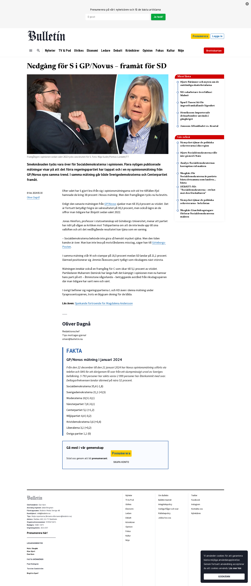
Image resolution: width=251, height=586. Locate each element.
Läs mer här (235, 568)
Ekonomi (92, 50)
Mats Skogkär (32, 548)
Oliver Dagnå (33, 197)
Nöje (181, 50)
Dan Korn (30, 554)
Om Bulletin (163, 495)
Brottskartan (214, 50)
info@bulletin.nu (43, 513)
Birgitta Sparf (32, 573)
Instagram (195, 504)
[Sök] (38, 50)
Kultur (171, 50)
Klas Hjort (31, 551)
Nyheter (50, 50)
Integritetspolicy (165, 504)
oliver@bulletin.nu (72, 339)
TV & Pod (65, 50)
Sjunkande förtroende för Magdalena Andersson (104, 303)
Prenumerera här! (37, 533)
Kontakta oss (197, 508)
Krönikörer (132, 50)
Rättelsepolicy (164, 513)
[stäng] (247, 4)
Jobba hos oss (164, 517)
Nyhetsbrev (196, 513)
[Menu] (31, 50)
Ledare (105, 50)
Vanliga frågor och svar (168, 508)
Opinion (148, 50)
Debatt (117, 50)
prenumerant (99, 458)
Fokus (160, 50)
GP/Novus (110, 204)
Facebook (195, 500)
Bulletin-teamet (164, 500)
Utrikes (79, 50)
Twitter (194, 495)
